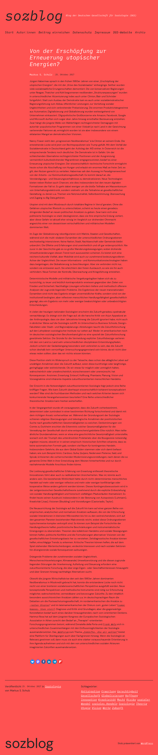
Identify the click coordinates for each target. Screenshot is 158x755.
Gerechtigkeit (127, 691)
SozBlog (34, 15)
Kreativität (107, 699)
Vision (96, 708)
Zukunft (117, 708)
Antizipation (90, 691)
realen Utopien (39, 605)
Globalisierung (112, 695)
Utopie (86, 708)
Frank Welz (109, 624)
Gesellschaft (90, 695)
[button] (32, 662)
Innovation (89, 699)
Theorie (141, 703)
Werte (107, 708)
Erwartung (108, 691)
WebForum (62, 632)
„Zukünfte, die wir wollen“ (100, 632)
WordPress (147, 743)
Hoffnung (131, 695)
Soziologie (53, 686)
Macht (121, 699)
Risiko (131, 699)
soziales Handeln (105, 703)
